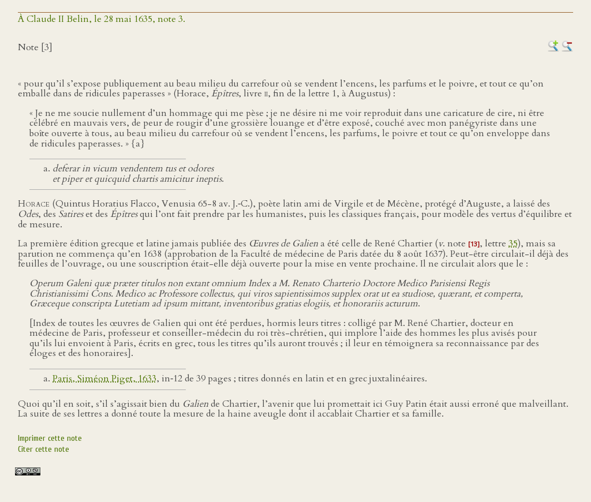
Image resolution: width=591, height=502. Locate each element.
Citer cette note (43, 449)
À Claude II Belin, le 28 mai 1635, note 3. (101, 19)
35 (513, 243)
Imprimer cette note (50, 438)
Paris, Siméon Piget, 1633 (104, 378)
